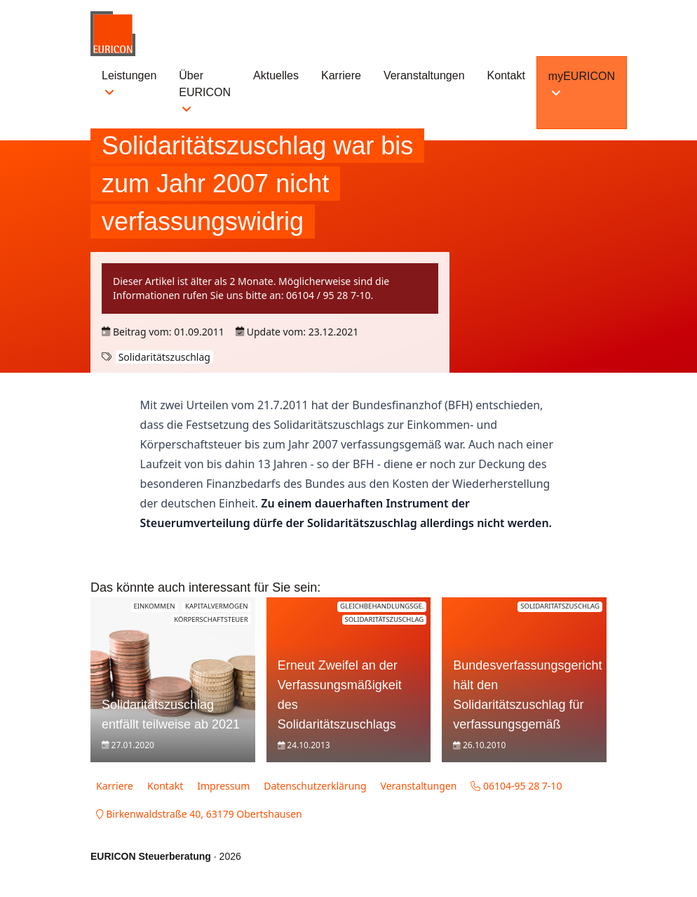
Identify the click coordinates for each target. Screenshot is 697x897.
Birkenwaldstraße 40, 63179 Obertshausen (199, 813)
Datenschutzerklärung (315, 785)
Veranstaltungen (424, 75)
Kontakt (506, 75)
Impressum (223, 785)
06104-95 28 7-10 (516, 785)
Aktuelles (276, 75)
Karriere (341, 75)
